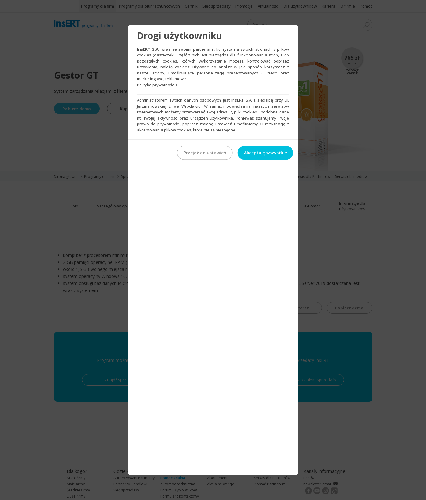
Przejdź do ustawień (205, 153)
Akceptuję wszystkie (265, 153)
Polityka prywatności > (157, 85)
